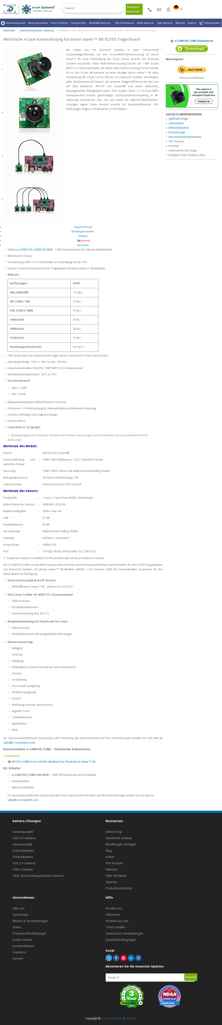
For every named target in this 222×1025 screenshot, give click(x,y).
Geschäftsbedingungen (121, 939)
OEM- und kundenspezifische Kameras (38, 875)
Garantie (111, 882)
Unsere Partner (23, 939)
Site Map (131, 1018)
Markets (180, 22)
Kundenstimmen (23, 946)
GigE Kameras (165, 22)
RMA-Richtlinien (116, 875)
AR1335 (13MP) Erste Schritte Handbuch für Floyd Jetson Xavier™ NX (54, 761)
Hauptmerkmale (83, 227)
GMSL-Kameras (23, 869)
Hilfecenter (113, 914)
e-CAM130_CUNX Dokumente (191, 41)
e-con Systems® (111, 1018)
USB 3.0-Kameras (24, 838)
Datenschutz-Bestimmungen (124, 933)
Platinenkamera (23, 857)
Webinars (112, 869)
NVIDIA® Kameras (100, 22)
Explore (192, 22)
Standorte (19, 952)
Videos (17, 927)
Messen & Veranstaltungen (30, 921)
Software (83, 236)
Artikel (110, 857)
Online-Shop (114, 832)
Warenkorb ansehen (119, 838)
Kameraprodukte (38, 22)
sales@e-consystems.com (19, 742)
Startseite (9, 30)
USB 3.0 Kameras (124, 22)
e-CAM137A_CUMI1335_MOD (36, 249)
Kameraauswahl (13, 23)
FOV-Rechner (114, 863)
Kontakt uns (114, 908)
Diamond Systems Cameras (37, 30)
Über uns (18, 908)
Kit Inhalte (83, 245)
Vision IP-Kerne (59, 22)
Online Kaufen (209, 23)
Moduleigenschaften (83, 231)
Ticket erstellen (116, 927)
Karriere (18, 958)
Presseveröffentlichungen (29, 933)
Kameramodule (22, 844)
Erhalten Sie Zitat (117, 921)
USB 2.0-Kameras (24, 863)
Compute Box (78, 22)
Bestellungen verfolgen (121, 844)
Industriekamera (23, 850)
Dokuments (83, 240)
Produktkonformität (119, 888)
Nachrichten (20, 914)
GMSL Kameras (145, 22)
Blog (109, 850)
